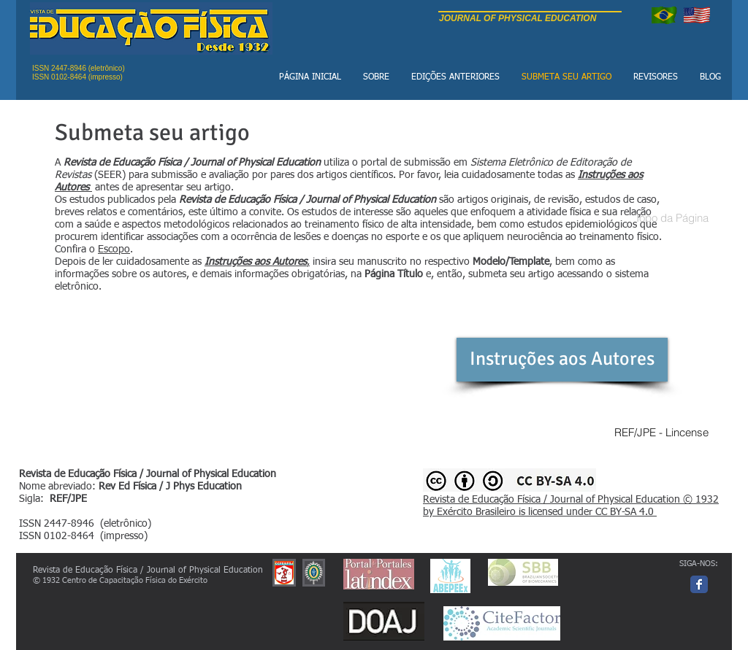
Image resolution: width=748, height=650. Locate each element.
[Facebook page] (699, 584)
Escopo (114, 249)
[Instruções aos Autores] (562, 360)
